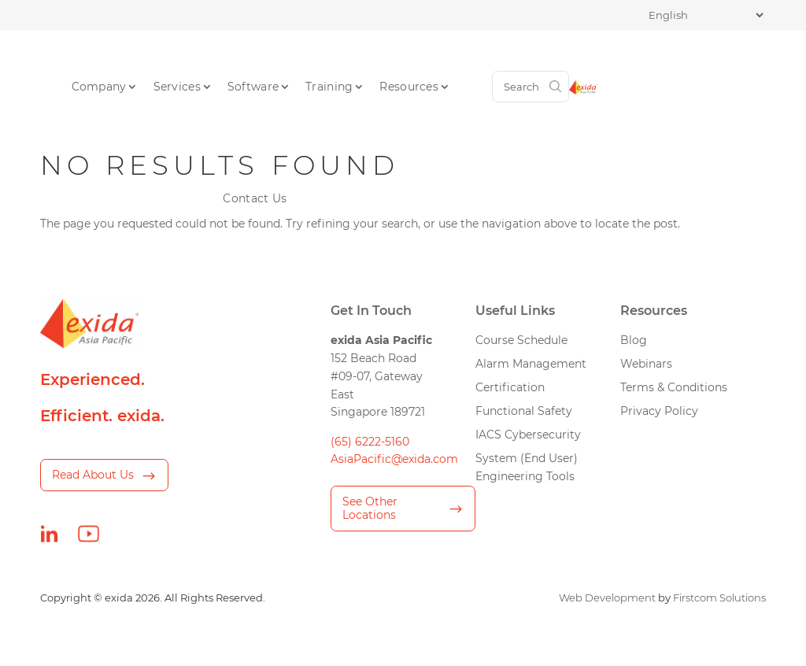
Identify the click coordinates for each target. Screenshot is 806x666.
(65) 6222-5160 (370, 442)
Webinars (646, 364)
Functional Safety (523, 411)
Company (186, 58)
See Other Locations (369, 508)
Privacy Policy (659, 411)
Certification (510, 387)
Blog (633, 340)
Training (417, 58)
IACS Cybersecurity (528, 434)
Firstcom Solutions (719, 598)
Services (264, 58)
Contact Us (585, 58)
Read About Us (93, 475)
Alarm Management (530, 364)
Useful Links (515, 310)
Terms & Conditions (673, 387)
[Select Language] (705, 15)
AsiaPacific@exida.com (394, 459)
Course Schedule (521, 340)
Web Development (607, 598)
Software (341, 58)
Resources (497, 58)
